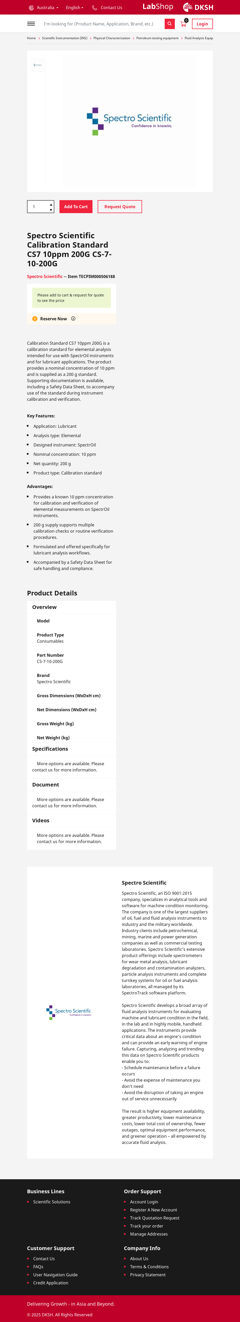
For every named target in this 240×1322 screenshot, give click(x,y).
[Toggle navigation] (32, 23)
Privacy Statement (148, 1275)
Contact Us (44, 1259)
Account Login (144, 1202)
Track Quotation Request (154, 1218)
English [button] (73, 7)
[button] (43, 7)
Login (202, 24)
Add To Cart (76, 206)
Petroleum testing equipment (157, 38)
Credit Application (50, 1283)
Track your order (146, 1226)
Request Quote (119, 206)
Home (31, 38)
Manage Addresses (149, 1234)
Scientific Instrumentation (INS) (64, 38)
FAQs (38, 1267)
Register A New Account (153, 1210)
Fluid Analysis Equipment (203, 38)
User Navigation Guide (55, 1275)
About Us (139, 1259)
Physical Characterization (112, 38)
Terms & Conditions (149, 1267)
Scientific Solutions (51, 1202)
